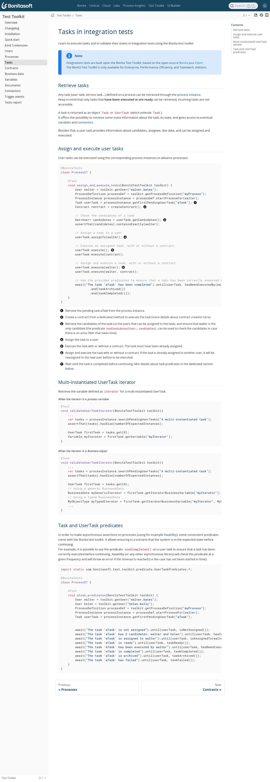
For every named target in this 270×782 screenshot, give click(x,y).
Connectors (13, 91)
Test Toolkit (156, 6)
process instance (189, 95)
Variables (11, 80)
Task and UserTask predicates (244, 51)
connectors (85, 122)
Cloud (106, 6)
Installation (12, 34)
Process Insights (134, 6)
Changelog (12, 28)
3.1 (245, 15)
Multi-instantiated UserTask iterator (250, 43)
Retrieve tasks (241, 29)
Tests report (13, 102)
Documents (13, 85)
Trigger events (14, 97)
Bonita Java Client (191, 63)
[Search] (243, 6)
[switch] (264, 5)
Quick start (12, 40)
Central (94, 6)
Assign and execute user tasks (248, 36)
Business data (14, 74)
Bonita (81, 6)
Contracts (11, 68)
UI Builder (174, 6)
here (206, 317)
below (69, 369)
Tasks (9, 62)
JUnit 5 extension (16, 45)
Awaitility (170, 535)
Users (9, 51)
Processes (12, 57)
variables (64, 122)
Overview (11, 22)
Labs (117, 6)
